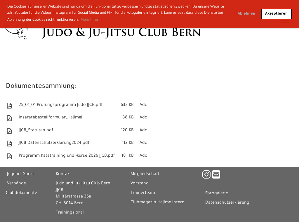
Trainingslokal (70, 213)
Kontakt (63, 174)
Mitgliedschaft (145, 174)
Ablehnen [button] (246, 14)
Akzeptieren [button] (276, 14)
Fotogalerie (216, 193)
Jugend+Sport (20, 174)
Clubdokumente (21, 193)
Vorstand (140, 183)
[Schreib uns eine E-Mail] (216, 176)
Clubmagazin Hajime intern (158, 202)
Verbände (16, 183)
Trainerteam (143, 193)
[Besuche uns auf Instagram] (206, 176)
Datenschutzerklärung (227, 203)
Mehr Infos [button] (90, 20)
